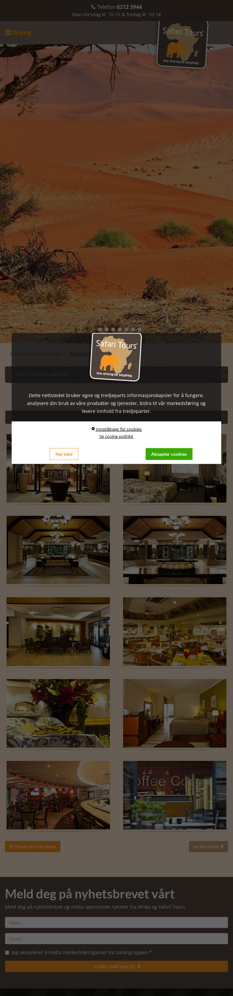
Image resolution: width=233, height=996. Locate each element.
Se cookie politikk (116, 436)
